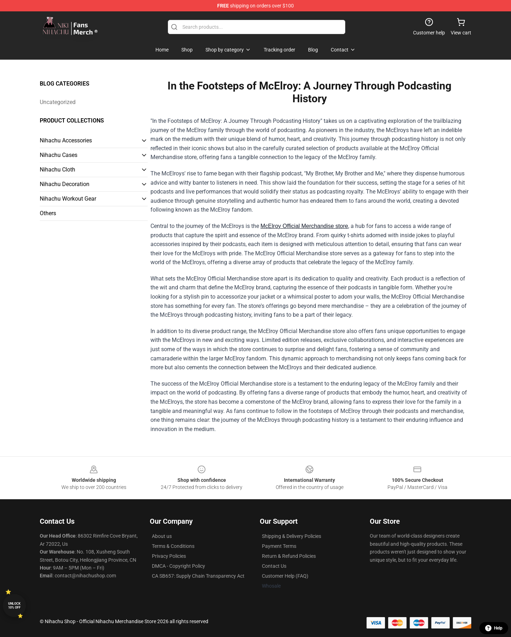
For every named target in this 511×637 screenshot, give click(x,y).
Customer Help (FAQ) (285, 576)
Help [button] (493, 628)
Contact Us (274, 566)
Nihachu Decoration (64, 184)
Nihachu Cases (58, 155)
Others (48, 213)
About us (162, 536)
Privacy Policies (169, 556)
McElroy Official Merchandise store (304, 226)
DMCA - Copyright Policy (178, 566)
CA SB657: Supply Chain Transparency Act (198, 576)
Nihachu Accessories (66, 140)
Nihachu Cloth (57, 169)
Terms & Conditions (173, 546)
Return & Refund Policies (289, 556)
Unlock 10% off (14, 605)
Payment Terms (279, 546)
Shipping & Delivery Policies (291, 536)
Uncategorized (58, 102)
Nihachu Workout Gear (68, 198)
